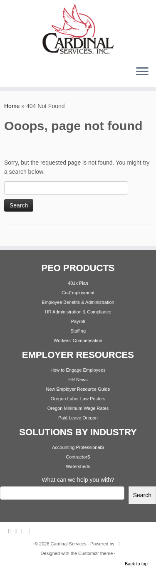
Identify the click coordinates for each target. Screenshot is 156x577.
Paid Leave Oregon (78, 417)
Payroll (78, 321)
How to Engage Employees (78, 369)
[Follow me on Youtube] (31, 531)
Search (142, 495)
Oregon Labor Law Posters (78, 398)
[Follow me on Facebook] (24, 531)
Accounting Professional (76, 447)
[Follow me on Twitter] (18, 531)
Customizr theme (95, 553)
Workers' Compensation (78, 340)
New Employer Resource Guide (78, 389)
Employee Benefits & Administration (78, 302)
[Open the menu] (142, 72)
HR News (77, 379)
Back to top (136, 563)
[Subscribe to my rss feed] (11, 531)
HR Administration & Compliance (78, 311)
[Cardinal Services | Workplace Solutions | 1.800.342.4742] (78, 29)
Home (12, 106)
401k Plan (78, 283)
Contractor (76, 456)
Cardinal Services (69, 543)
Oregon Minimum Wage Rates (78, 408)
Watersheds (78, 466)
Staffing (78, 330)
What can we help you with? (78, 479)
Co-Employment (78, 292)
